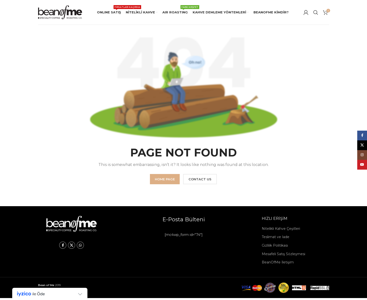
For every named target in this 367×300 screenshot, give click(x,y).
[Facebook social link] (62, 247)
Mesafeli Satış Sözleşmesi (283, 256)
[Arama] (316, 13)
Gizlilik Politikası (275, 247)
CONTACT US (200, 181)
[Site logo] (60, 13)
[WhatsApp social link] (80, 247)
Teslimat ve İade (275, 239)
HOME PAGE (165, 181)
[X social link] (71, 247)
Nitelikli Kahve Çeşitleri (281, 230)
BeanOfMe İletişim (278, 264)
